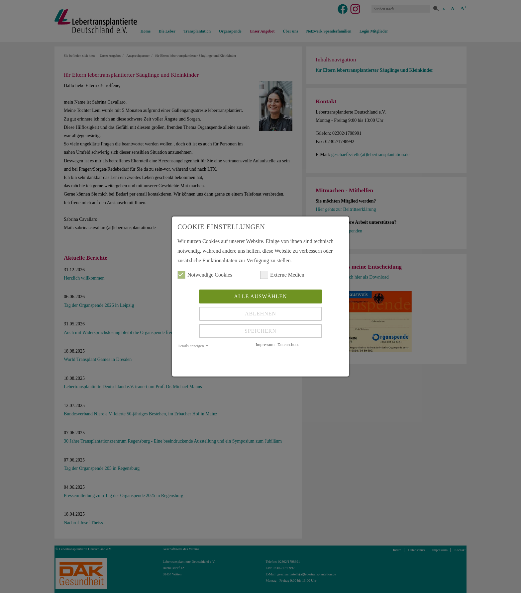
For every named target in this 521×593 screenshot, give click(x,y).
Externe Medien (282, 275)
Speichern (260, 331)
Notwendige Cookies (204, 275)
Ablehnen (260, 313)
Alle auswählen (260, 296)
